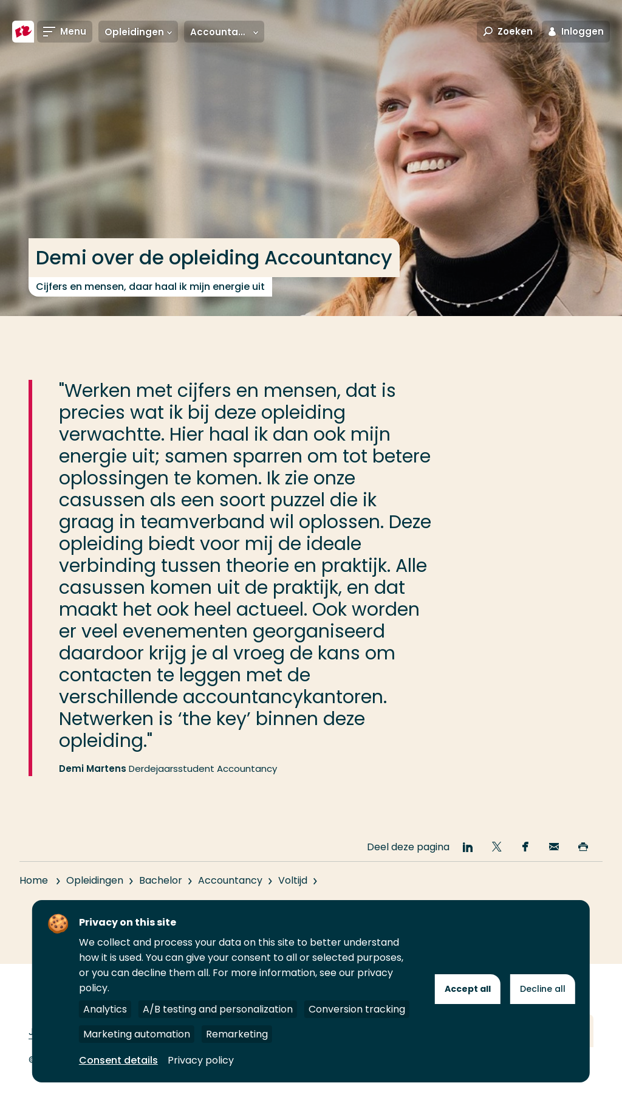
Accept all (468, 989)
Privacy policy (201, 1060)
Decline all (543, 989)
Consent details (118, 1060)
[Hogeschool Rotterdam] (23, 32)
